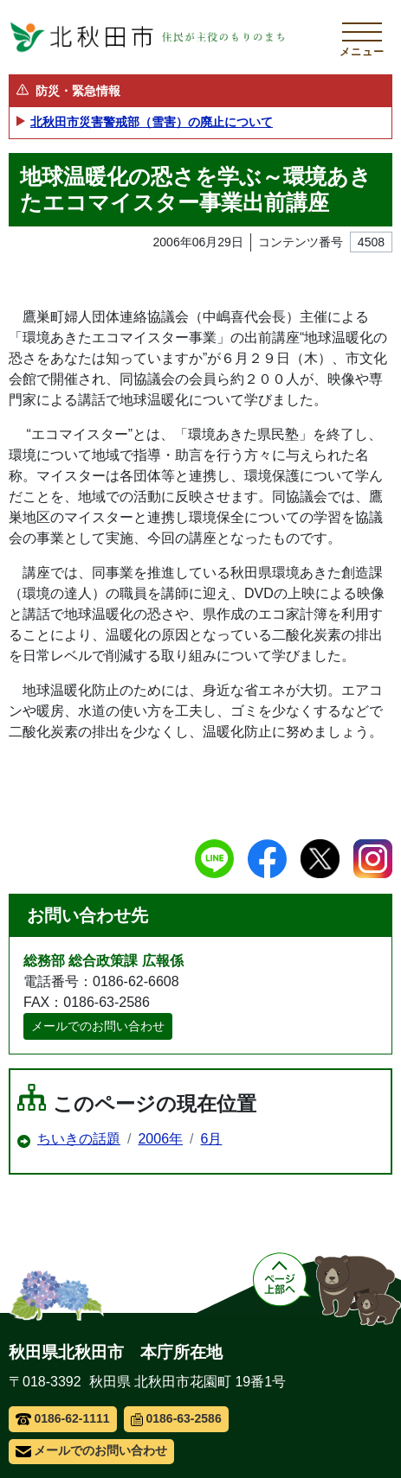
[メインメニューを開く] (362, 37)
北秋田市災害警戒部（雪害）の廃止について (151, 122)
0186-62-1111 (63, 1418)
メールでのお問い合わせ (98, 1026)
